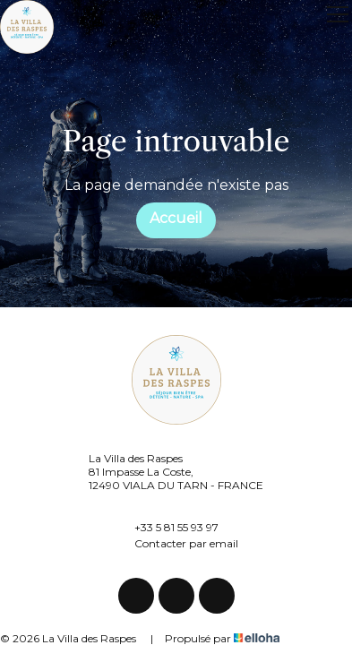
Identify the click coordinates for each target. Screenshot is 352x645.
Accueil (176, 218)
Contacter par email (176, 543)
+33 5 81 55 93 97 (166, 527)
